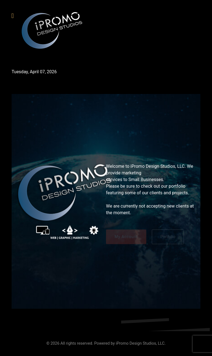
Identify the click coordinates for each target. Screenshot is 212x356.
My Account (126, 237)
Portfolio (167, 237)
